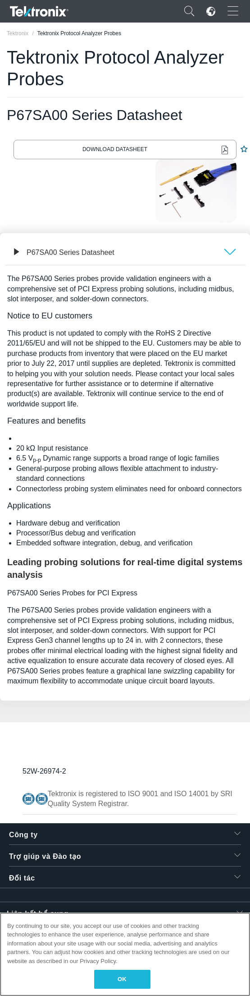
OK (122, 979)
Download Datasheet (114, 149)
